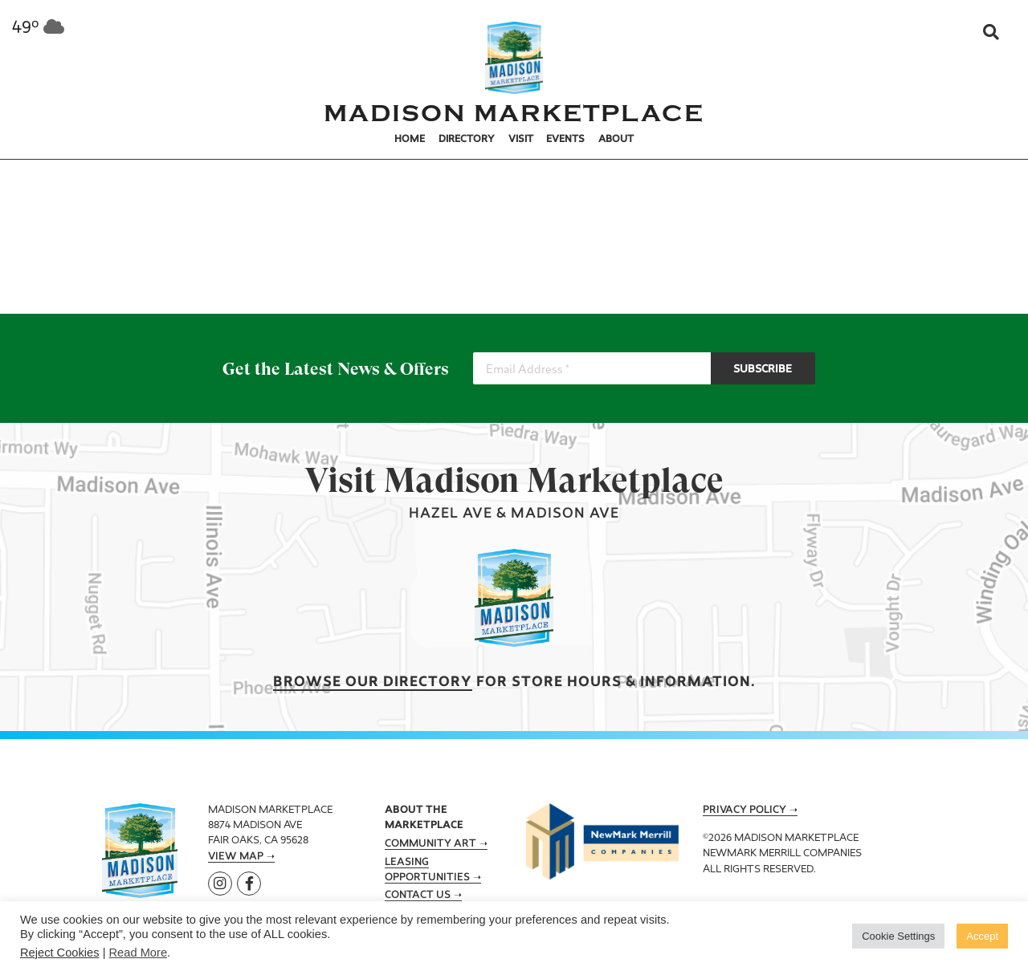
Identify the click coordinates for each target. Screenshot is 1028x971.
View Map (235, 857)
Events (565, 139)
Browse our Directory (372, 682)
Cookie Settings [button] (898, 936)
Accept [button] (982, 936)
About (616, 139)
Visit (520, 139)
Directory (467, 139)
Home (409, 139)
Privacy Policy (744, 810)
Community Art (430, 844)
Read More (138, 952)
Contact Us (418, 895)
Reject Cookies (60, 952)
